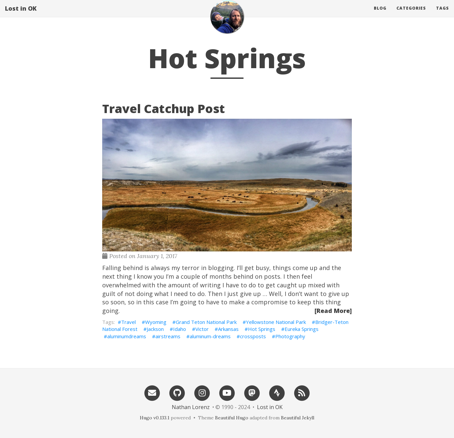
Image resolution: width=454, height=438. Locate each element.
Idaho (179, 329)
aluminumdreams (126, 336)
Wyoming (155, 322)
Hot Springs (261, 329)
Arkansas (228, 329)
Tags (442, 15)
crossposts (253, 336)
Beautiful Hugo (231, 418)
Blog (380, 15)
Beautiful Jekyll (297, 418)
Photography (290, 336)
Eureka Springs (302, 329)
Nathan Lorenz (191, 407)
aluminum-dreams (210, 336)
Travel (128, 322)
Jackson (155, 329)
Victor (202, 329)
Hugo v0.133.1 (154, 418)
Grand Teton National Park (206, 322)
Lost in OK (21, 15)
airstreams (167, 336)
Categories (411, 15)
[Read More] (333, 311)
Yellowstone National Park (276, 322)
